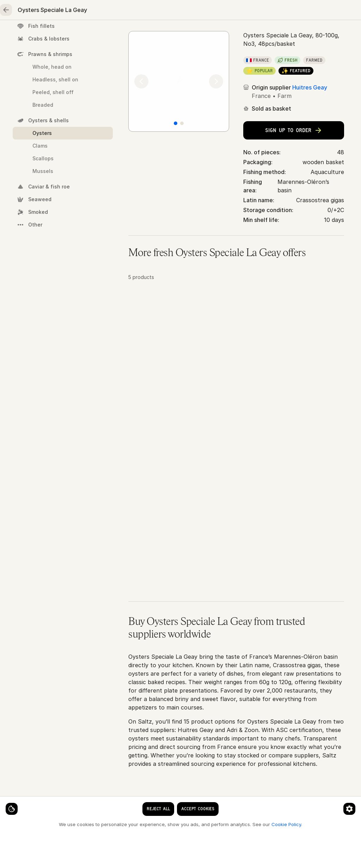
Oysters (242, 57)
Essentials (264, 33)
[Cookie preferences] (139, 803)
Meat (110, 33)
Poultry (148, 33)
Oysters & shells (203, 57)
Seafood (69, 33)
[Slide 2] (182, 183)
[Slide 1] (175, 183)
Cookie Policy (118, 824)
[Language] (245, 11)
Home (28, 33)
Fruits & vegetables (204, 33)
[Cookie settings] (18, 803)
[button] (236, 371)
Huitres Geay (309, 145)
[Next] (216, 140)
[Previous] (141, 140)
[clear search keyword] (204, 11)
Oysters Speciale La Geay (295, 57)
